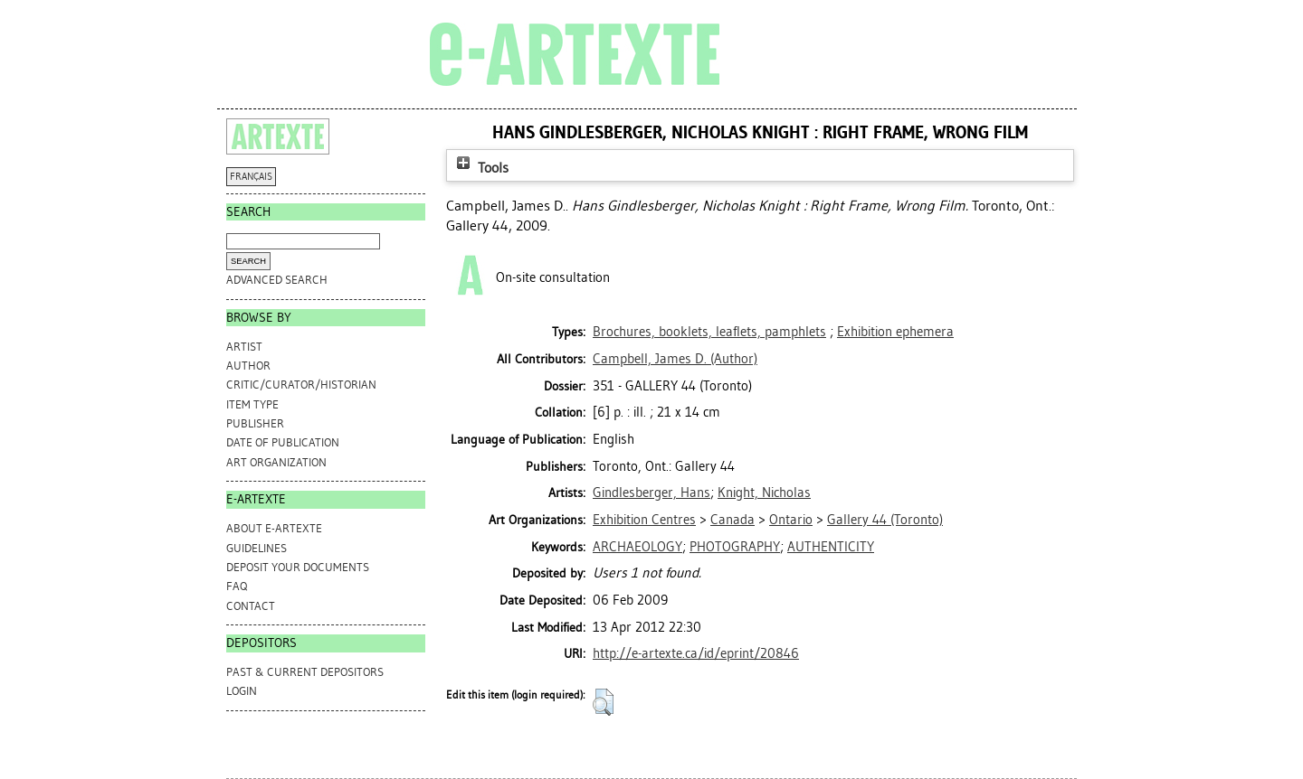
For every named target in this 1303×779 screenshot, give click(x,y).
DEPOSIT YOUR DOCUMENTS (297, 567)
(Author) (675, 359)
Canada (732, 520)
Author (248, 365)
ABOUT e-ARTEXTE (274, 528)
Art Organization (276, 462)
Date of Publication (282, 442)
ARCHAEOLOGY (637, 547)
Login (241, 691)
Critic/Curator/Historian (301, 384)
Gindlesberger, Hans (651, 492)
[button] (603, 702)
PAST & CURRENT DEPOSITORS (305, 672)
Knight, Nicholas (764, 492)
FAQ (236, 586)
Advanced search (277, 279)
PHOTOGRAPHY (735, 547)
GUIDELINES (256, 548)
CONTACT (250, 606)
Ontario (791, 520)
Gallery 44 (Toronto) (885, 520)
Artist (244, 346)
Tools (480, 167)
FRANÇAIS (251, 177)
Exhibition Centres (644, 520)
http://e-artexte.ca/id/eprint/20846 (696, 653)
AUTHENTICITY (830, 547)
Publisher (255, 423)
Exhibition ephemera (895, 332)
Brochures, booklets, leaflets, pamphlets (709, 332)
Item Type (252, 404)
